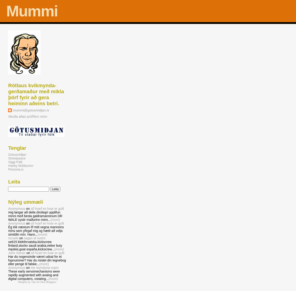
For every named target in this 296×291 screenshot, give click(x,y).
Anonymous (16, 208)
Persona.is (15, 169)
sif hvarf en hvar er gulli (47, 208)
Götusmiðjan (17, 154)
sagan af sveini (34, 238)
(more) (55, 220)
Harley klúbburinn (20, 166)
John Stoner (16, 253)
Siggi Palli (15, 162)
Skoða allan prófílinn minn (27, 116)
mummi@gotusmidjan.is (31, 110)
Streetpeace (16, 158)
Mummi (32, 11)
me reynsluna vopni (45, 268)
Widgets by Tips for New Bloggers (37, 282)
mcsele (13, 238)
